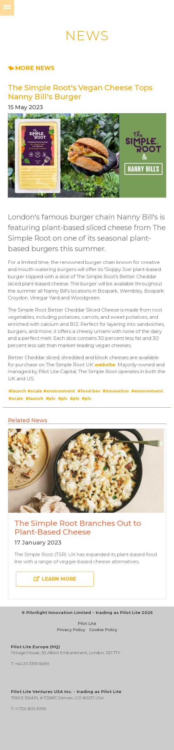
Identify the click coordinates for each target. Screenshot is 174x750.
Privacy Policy (71, 629)
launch (19, 391)
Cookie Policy (103, 629)
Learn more (55, 582)
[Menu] (7, 8)
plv (64, 398)
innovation (117, 391)
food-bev (90, 391)
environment (60, 391)
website (104, 365)
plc (52, 398)
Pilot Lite (87, 623)
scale (36, 391)
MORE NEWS (31, 68)
